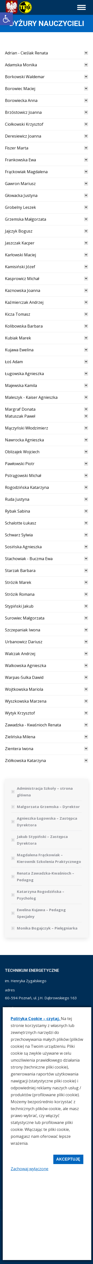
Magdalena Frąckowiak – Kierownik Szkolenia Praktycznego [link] (49, 858)
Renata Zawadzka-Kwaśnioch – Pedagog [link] (45, 876)
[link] (6, 18)
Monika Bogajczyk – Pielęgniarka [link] (47, 928)
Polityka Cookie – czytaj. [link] (36, 1018)
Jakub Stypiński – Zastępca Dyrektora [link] (42, 840)
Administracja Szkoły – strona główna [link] (45, 791)
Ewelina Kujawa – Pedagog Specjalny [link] (41, 913)
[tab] (46, 52)
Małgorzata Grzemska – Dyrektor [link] (48, 806)
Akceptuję (68, 1159)
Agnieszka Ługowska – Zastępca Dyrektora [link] (47, 821)
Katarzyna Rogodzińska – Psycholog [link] (40, 895)
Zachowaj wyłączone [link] (29, 1168)
